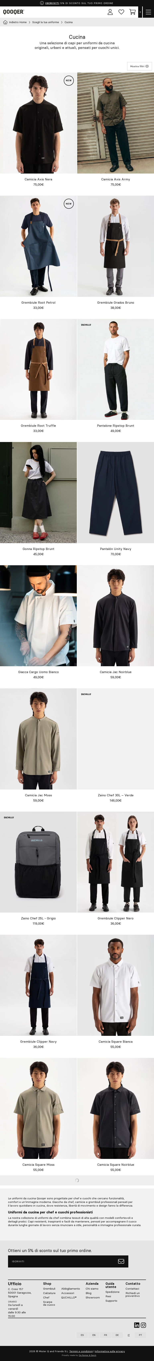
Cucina (69, 22)
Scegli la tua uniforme (45, 22)
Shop (47, 1283)
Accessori (67, 1293)
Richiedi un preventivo (133, 1294)
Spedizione (112, 1292)
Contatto (133, 1283)
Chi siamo (92, 1288)
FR (105, 1334)
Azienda (92, 1283)
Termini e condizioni (81, 1351)
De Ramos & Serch (87, 1355)
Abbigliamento (70, 1288)
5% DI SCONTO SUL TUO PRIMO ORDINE (76, 3)
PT (140, 1334)
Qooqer (14, 12)
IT (129, 1334)
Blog (88, 1293)
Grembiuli (49, 1288)
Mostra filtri (139, 66)
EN (93, 1334)
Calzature (49, 1293)
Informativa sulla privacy (110, 1351)
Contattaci (132, 1288)
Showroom (93, 1297)
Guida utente (110, 1285)
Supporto (111, 1300)
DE (117, 1334)
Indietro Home (15, 22)
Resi (108, 1296)
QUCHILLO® (69, 1297)
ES (82, 1334)
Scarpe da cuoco (49, 1303)
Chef (46, 1297)
